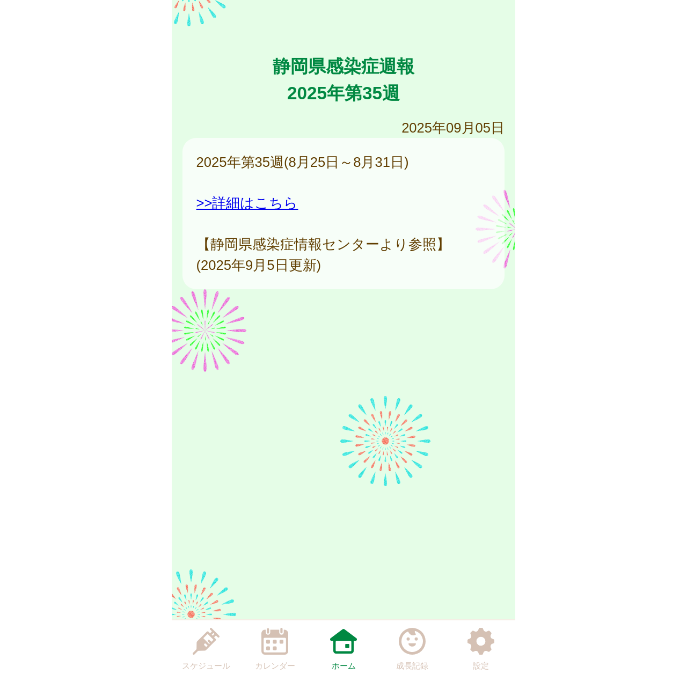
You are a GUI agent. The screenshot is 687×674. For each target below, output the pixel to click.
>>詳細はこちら (247, 202)
